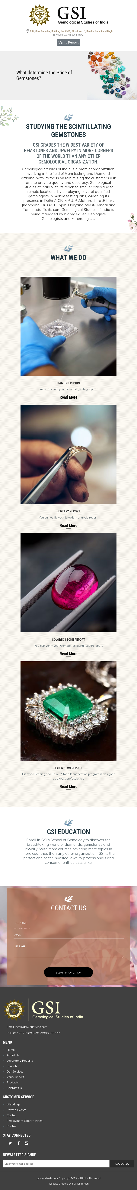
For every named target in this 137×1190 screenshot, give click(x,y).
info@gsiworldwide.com (31, 1027)
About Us (13, 1055)
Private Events (16, 1110)
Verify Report (68, 42)
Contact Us (14, 1088)
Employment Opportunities (25, 1121)
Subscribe (122, 1163)
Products (13, 1082)
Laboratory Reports (20, 1060)
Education (13, 1066)
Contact (12, 1115)
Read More (68, 397)
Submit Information (68, 972)
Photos (11, 1126)
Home (11, 1049)
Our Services (15, 1071)
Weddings (13, 1104)
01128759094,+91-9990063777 (68, 35)
